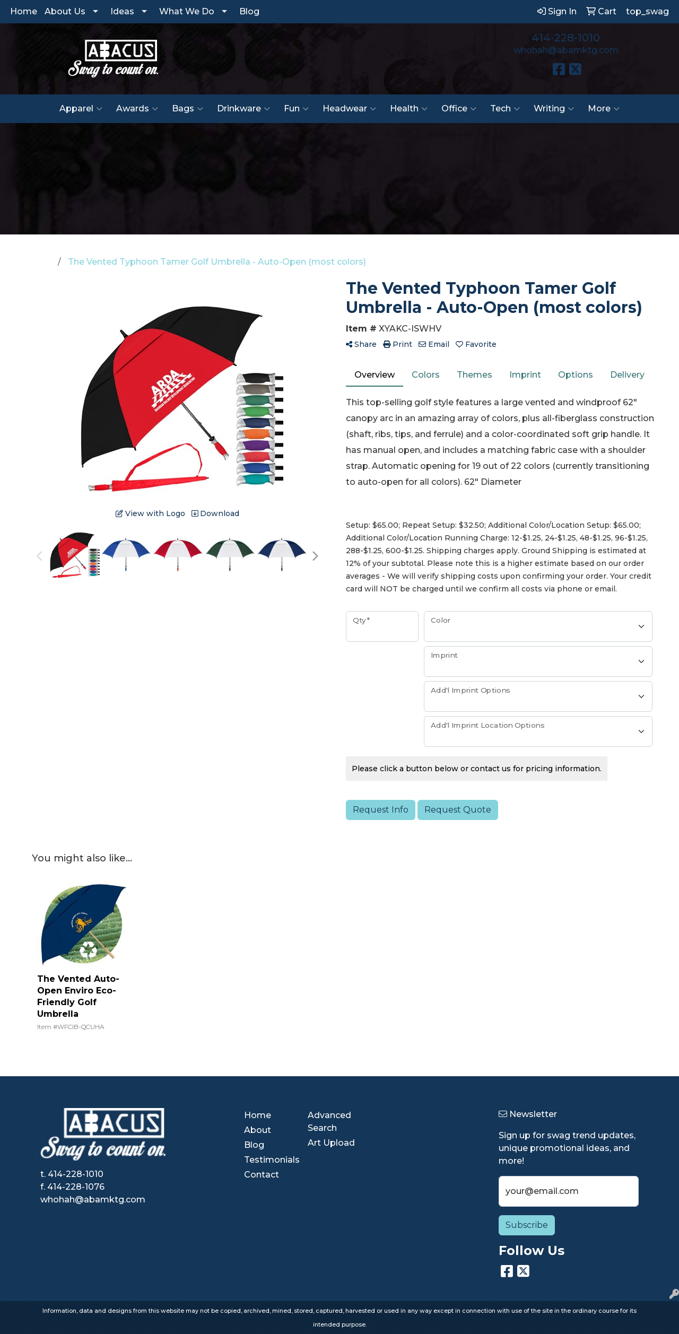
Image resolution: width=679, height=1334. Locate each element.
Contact (261, 1175)
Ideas (122, 11)
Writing (554, 108)
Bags (187, 108)
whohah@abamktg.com (566, 50)
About (257, 1130)
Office (458, 108)
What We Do (186, 11)
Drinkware (243, 108)
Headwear (349, 108)
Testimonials (269, 1160)
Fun (296, 108)
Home (23, 11)
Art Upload (331, 1143)
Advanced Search (329, 1121)
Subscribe (527, 1225)
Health (409, 108)
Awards (137, 108)
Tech (505, 108)
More (604, 108)
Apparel (80, 108)
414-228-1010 (566, 37)
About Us (65, 11)
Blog (249, 11)
